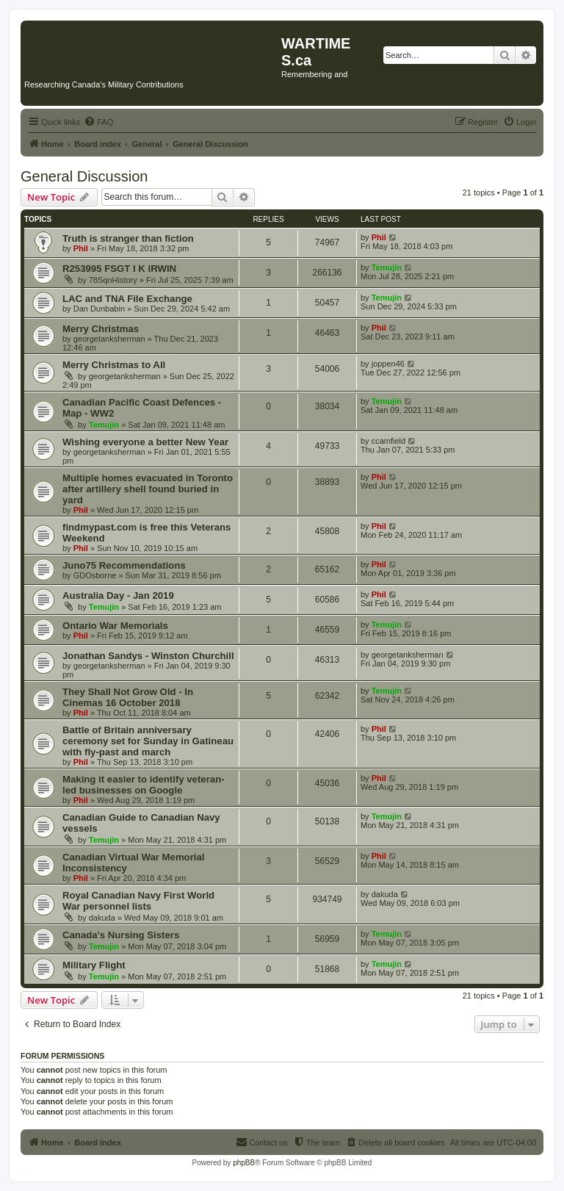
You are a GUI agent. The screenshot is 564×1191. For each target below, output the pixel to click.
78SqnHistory (113, 280)
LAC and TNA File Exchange (127, 298)
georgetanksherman (109, 338)
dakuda (102, 917)
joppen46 (388, 363)
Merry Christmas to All (113, 364)
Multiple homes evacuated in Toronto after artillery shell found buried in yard (147, 488)
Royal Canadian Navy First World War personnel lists (138, 901)
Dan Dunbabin (99, 308)
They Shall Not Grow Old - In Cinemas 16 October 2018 (127, 697)
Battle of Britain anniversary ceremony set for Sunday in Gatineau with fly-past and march (148, 741)
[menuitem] (98, 122)
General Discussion (84, 176)
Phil (80, 248)
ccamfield (388, 440)
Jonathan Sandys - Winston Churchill (148, 655)
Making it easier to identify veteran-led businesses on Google (143, 785)
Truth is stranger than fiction (128, 238)
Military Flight (94, 965)
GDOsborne (95, 575)
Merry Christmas (100, 328)
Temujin (387, 267)
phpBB (244, 1163)
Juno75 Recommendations (124, 565)
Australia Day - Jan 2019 (118, 595)
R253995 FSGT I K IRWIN (119, 268)
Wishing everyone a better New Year (145, 441)
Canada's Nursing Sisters (120, 934)
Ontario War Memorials (115, 625)
